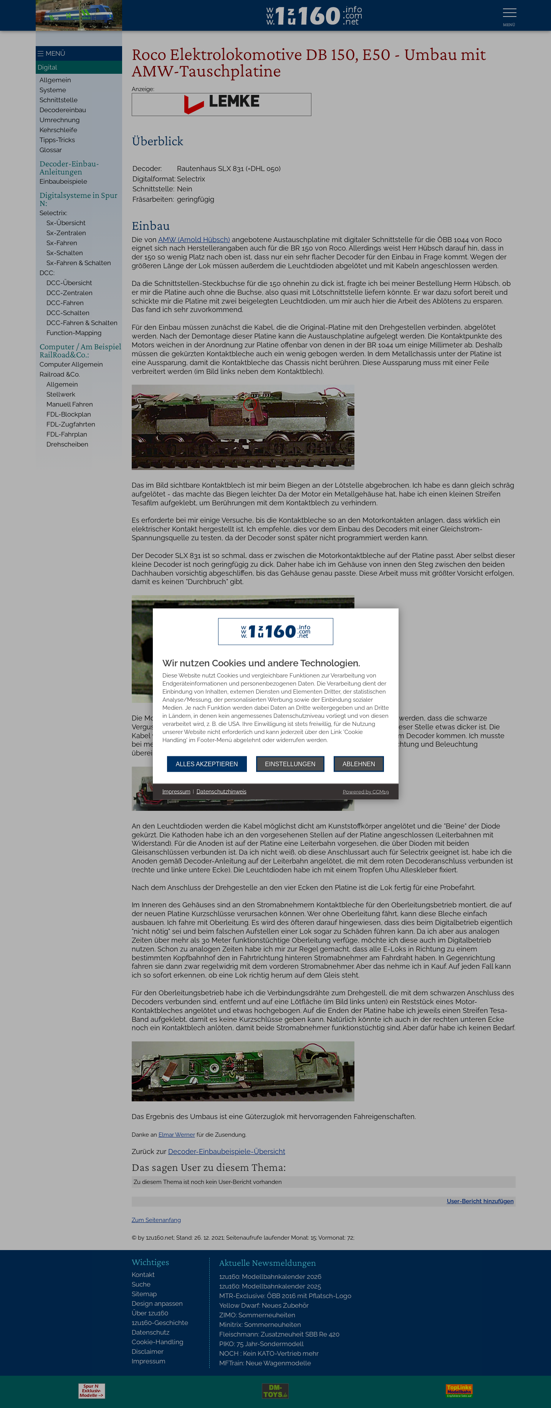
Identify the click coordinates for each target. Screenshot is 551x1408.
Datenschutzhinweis (222, 791)
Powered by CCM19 (366, 792)
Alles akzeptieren (207, 763)
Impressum (176, 791)
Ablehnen (359, 763)
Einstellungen (290, 763)
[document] (275, 707)
